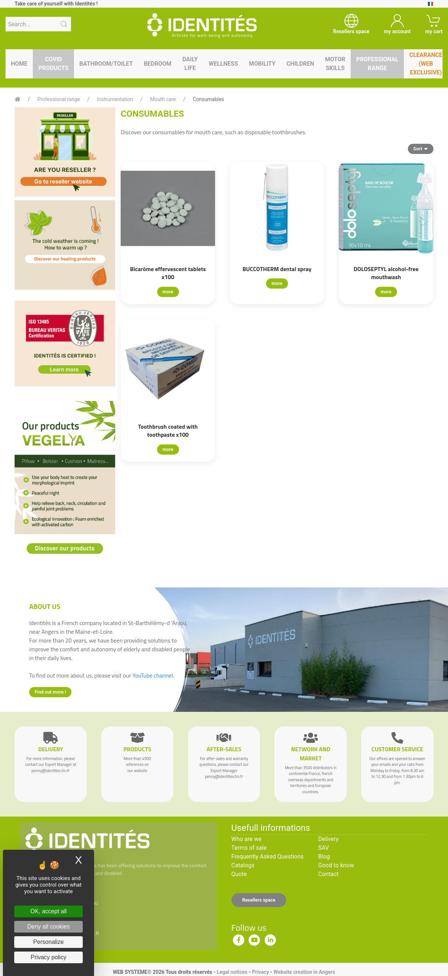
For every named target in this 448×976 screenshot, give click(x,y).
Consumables (208, 99)
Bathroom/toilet (106, 63)
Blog (324, 856)
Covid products (53, 64)
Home (19, 63)
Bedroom (157, 63)
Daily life (190, 64)
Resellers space (259, 900)
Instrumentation (115, 99)
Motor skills (335, 64)
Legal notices (232, 972)
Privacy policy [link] (48, 957)
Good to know (336, 865)
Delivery (328, 839)
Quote (239, 874)
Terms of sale (249, 847)
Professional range (377, 64)
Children (300, 63)
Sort (420, 148)
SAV (323, 847)
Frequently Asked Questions (267, 856)
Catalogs (242, 865)
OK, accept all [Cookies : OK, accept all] (48, 911)
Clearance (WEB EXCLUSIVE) (426, 63)
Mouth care (163, 99)
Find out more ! (50, 692)
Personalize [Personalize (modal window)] (48, 942)
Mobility (262, 63)
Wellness (223, 63)
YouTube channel (152, 675)
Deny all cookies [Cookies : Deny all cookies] (48, 926)
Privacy (260, 972)
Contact (328, 874)
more (168, 291)
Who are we (246, 839)
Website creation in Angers (304, 972)
